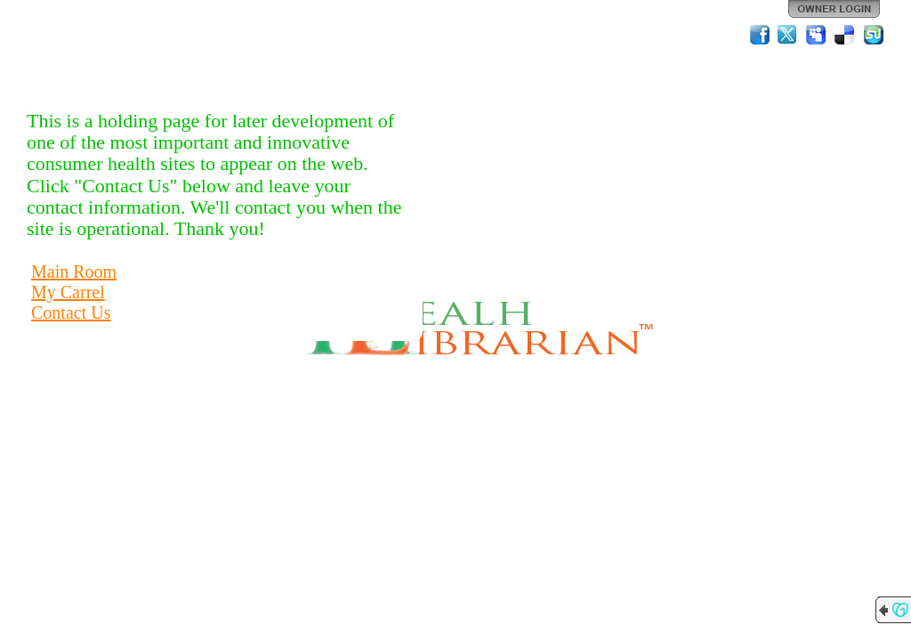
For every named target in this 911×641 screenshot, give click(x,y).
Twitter (788, 34)
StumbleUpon (873, 34)
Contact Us (70, 312)
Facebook (759, 34)
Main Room (74, 271)
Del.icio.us (845, 34)
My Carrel (68, 292)
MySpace (816, 34)
